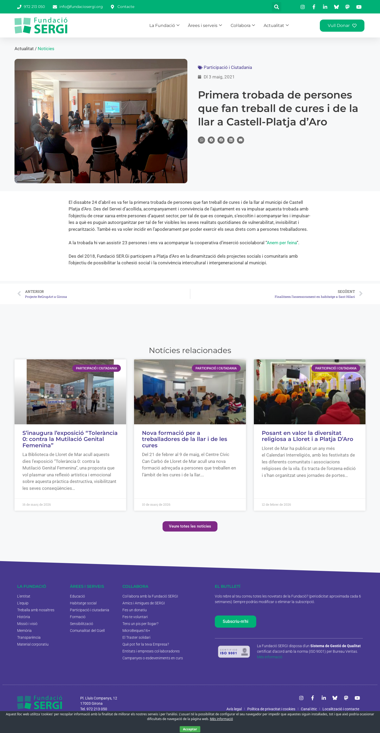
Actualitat (278, 25)
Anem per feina (282, 242)
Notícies (46, 48)
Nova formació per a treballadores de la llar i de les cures (184, 439)
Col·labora (246, 25)
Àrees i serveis (211, 25)
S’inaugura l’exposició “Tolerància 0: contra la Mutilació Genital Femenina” (70, 439)
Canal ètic (309, 709)
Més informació (269, 657)
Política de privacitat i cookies (271, 709)
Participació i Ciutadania (228, 67)
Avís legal (234, 709)
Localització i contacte (340, 709)
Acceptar (190, 729)
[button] (276, 7)
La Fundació (172, 25)
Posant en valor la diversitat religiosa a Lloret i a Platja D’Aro (307, 436)
